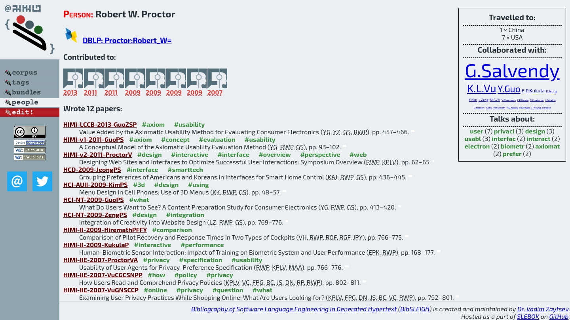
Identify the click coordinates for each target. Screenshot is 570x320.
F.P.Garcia (523, 99)
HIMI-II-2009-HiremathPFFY (105, 229)
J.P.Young (536, 107)
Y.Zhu (489, 107)
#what (139, 199)
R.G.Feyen (524, 107)
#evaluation (217, 139)
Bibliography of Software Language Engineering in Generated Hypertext (294, 308)
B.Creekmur (537, 99)
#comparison (172, 229)
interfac (503, 138)
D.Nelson (478, 107)
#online (155, 289)
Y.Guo (509, 88)
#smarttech (185, 169)
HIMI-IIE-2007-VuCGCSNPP (102, 274)
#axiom (153, 124)
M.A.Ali (495, 100)
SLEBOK (528, 316)
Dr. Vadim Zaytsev (542, 308)
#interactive (189, 154)
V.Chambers (509, 99)
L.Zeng (483, 100)
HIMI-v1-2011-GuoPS (93, 139)
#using (198, 184)
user (476, 131)
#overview (274, 154)
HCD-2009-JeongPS (92, 169)
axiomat (548, 146)
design (535, 131)
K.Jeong (551, 91)
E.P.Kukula (533, 90)
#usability (189, 124)
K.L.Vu (481, 88)
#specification (200, 259)
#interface (233, 154)
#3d (139, 184)
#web (358, 154)
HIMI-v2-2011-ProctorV (97, 154)
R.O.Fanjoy (512, 107)
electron (477, 146)
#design (149, 154)
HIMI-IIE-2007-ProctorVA (100, 259)
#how (156, 274)
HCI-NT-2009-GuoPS (93, 199)
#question (227, 289)
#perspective (320, 154)
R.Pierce (546, 107)
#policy (186, 274)
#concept (175, 139)
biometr (512, 146)
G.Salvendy (512, 69)
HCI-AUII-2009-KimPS (95, 184)
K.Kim (473, 100)
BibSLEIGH (414, 308)
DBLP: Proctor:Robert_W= (127, 40)
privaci (504, 131)
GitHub (559, 316)
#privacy (156, 259)
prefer (512, 153)
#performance (202, 244)
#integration (185, 214)
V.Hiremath (499, 107)
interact (538, 138)
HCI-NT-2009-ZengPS (95, 214)
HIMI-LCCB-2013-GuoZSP (100, 124)
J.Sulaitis (550, 99)
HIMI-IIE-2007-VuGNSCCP (101, 289)
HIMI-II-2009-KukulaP (96, 244)
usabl (472, 138)
